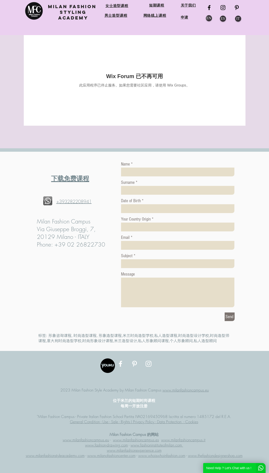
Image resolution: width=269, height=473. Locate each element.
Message (128, 274)
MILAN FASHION (73, 6)
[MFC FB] (209, 7)
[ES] (223, 19)
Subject (127, 256)
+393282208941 (74, 201)
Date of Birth (131, 201)
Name (125, 164)
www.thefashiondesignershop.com (215, 455)
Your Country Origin (136, 219)
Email (125, 237)
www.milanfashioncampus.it (183, 439)
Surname (128, 182)
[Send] (230, 316)
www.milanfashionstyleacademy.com (55, 455)
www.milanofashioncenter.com (111, 455)
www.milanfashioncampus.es (136, 439)
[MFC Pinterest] (236, 7)
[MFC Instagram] (223, 7)
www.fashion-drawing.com (106, 445)
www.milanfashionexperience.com (134, 450)
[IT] (238, 19)
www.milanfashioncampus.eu (185, 390)
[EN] (209, 18)
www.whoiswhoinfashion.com (161, 455)
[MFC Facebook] (120, 364)
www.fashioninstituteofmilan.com (157, 445)
